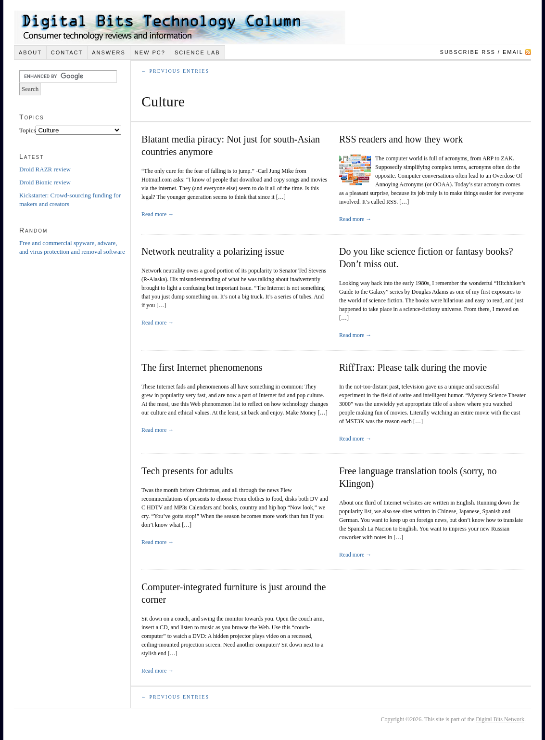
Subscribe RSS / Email (481, 52)
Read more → (157, 214)
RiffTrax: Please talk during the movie (413, 367)
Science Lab (197, 52)
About (30, 52)
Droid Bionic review (45, 182)
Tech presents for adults (187, 471)
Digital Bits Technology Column (179, 27)
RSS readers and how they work (401, 139)
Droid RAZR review (45, 169)
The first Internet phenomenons (202, 367)
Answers (109, 52)
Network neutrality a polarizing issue (212, 251)
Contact (67, 52)
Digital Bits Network (500, 719)
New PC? (150, 52)
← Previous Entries (175, 71)
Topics (27, 130)
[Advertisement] (57, 417)
